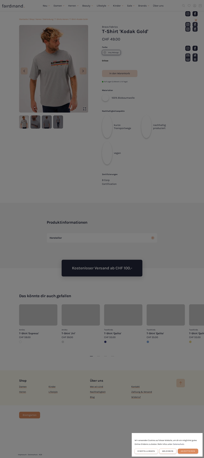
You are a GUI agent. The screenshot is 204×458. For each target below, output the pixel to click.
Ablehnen (167, 451)
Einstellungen (146, 451)
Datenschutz (178, 444)
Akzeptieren (188, 451)
